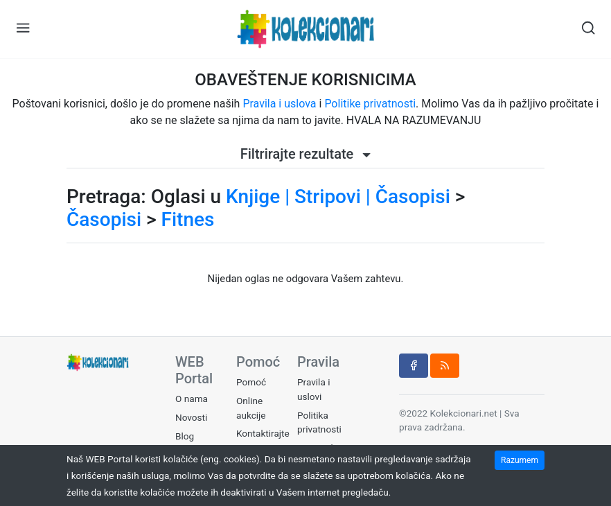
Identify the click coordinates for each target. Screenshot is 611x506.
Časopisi (104, 219)
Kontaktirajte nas (263, 440)
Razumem (519, 460)
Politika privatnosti (319, 422)
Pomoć (251, 381)
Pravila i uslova (279, 103)
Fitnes (188, 219)
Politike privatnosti (370, 103)
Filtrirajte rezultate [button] (305, 154)
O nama (191, 398)
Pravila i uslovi (313, 388)
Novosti (191, 417)
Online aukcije (251, 407)
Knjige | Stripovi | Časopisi (338, 196)
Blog (184, 436)
